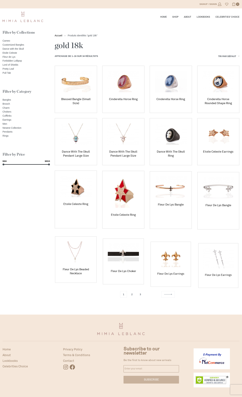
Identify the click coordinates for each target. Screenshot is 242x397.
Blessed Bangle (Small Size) (76, 101)
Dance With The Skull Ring (171, 154)
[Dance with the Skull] (26, 49)
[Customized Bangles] (26, 45)
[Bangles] (26, 100)
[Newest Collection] (26, 128)
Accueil (58, 35)
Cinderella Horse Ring (123, 99)
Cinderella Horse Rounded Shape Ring (218, 101)
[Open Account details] (210, 4)
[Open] (227, 4)
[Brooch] (26, 104)
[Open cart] (235, 4)
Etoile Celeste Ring (76, 206)
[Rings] (26, 136)
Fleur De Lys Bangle (170, 211)
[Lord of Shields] (26, 65)
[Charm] (26, 108)
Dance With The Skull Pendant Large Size (76, 153)
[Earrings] (26, 120)
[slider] (3, 164)
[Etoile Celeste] (26, 53)
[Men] (26, 124)
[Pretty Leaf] (26, 69)
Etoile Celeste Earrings (218, 153)
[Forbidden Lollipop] (26, 61)
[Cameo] (26, 41)
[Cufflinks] (26, 116)
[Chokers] (26, 112)
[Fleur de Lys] (26, 57)
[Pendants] (26, 132)
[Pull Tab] (26, 73)
